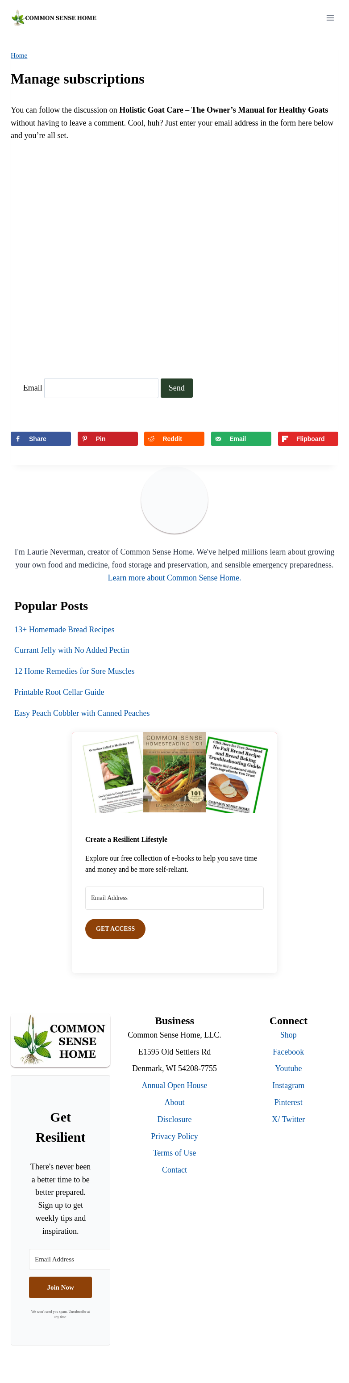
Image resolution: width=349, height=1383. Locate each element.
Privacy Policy (174, 1136)
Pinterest (288, 1102)
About (174, 1102)
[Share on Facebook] (41, 439)
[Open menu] (330, 18)
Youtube (288, 1068)
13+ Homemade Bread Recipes (64, 629)
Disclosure (175, 1119)
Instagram (288, 1085)
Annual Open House (175, 1085)
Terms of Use (174, 1152)
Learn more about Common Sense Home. (174, 577)
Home (19, 55)
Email (32, 387)
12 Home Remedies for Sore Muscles (74, 671)
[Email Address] (174, 898)
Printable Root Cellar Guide (59, 692)
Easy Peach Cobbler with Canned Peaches (82, 713)
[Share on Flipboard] (308, 439)
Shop (288, 1034)
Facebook (288, 1051)
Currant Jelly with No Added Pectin (71, 650)
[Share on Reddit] (174, 439)
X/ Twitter (288, 1119)
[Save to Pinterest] (108, 439)
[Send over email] (241, 439)
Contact (174, 1169)
